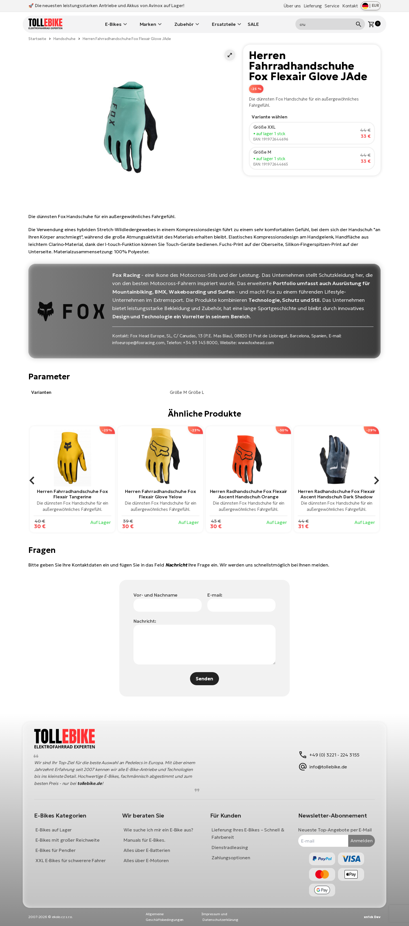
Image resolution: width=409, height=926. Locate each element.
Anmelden (361, 840)
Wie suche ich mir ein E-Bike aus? (158, 830)
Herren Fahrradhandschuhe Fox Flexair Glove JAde (127, 38)
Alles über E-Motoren (146, 860)
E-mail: (214, 595)
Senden (204, 679)
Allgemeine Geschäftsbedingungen (164, 917)
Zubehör (184, 24)
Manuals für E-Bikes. (144, 840)
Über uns (292, 6)
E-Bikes (113, 24)
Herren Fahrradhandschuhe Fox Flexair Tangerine (72, 493)
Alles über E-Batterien (147, 850)
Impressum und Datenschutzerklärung (220, 917)
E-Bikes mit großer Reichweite (68, 840)
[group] (72, 479)
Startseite (37, 38)
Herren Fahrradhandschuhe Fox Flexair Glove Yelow (160, 493)
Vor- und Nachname (155, 595)
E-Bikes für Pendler (56, 850)
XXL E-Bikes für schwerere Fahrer (71, 860)
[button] (229, 55)
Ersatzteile (224, 24)
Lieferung (313, 6)
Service (332, 6)
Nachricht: (144, 621)
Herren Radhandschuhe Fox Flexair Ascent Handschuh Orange (248, 493)
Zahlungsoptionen (231, 857)
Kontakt (350, 6)
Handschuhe (64, 38)
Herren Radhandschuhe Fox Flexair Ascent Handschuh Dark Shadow (336, 493)
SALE (253, 24)
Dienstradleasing (230, 847)
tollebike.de (89, 783)
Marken (148, 24)
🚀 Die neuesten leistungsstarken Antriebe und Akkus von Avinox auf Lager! (106, 5)
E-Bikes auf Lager (54, 830)
